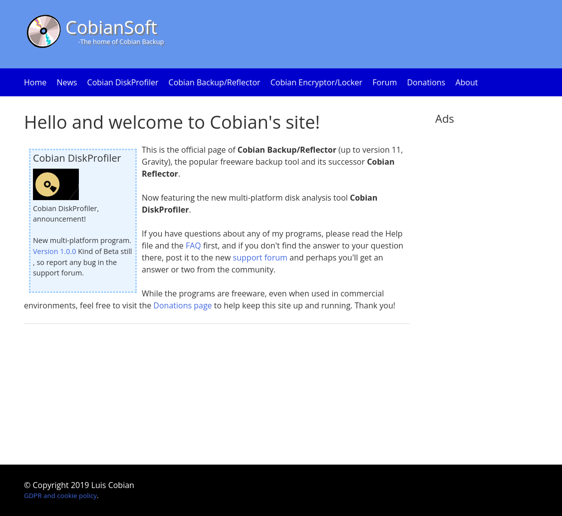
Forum (384, 82)
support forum (260, 257)
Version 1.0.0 (55, 251)
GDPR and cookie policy (60, 495)
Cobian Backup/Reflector (215, 82)
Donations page (182, 305)
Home (35, 82)
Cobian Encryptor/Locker (316, 82)
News (66, 82)
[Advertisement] (475, 289)
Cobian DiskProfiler (123, 82)
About (466, 82)
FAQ (193, 245)
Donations (426, 82)
